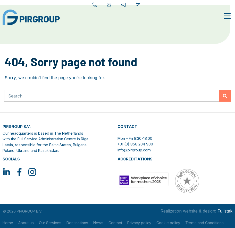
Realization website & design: (196, 211)
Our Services (50, 223)
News (98, 223)
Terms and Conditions (204, 223)
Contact (115, 223)
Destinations (77, 223)
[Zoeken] (225, 96)
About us (26, 223)
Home (8, 223)
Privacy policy (139, 223)
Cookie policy (168, 223)
